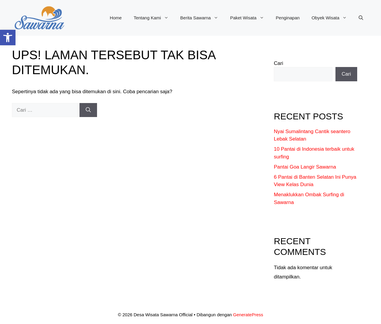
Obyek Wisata (332, 18)
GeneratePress (248, 314)
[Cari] (88, 110)
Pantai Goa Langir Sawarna (305, 167)
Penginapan (288, 17)
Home (116, 17)
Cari (278, 63)
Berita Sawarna (202, 18)
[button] (7, 37)
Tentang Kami (154, 18)
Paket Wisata (250, 18)
